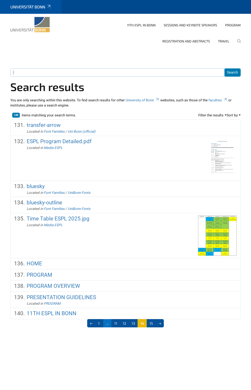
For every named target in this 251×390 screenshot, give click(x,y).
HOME (34, 263)
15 (151, 323)
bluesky (36, 186)
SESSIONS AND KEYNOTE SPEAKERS (190, 25)
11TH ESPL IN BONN (141, 25)
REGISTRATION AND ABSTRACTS (186, 41)
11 (115, 323)
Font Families (54, 131)
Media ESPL (53, 148)
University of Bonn (142, 100)
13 (133, 323)
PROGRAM (233, 25)
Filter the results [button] (211, 115)
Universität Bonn (30, 7)
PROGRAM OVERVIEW (53, 286)
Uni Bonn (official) (81, 131)
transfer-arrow (44, 125)
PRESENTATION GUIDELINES (61, 297)
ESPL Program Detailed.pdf (59, 141)
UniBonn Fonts (79, 193)
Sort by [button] (232, 115)
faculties (217, 100)
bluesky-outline (44, 202)
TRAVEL (223, 41)
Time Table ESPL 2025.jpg (58, 218)
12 (124, 323)
